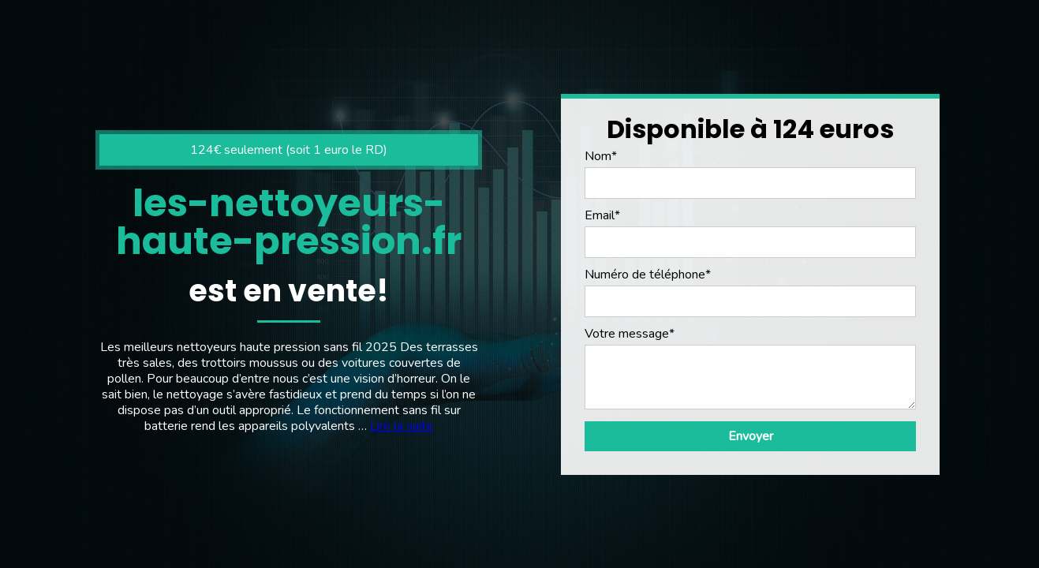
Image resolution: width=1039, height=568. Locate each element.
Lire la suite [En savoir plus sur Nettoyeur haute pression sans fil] (401, 426)
